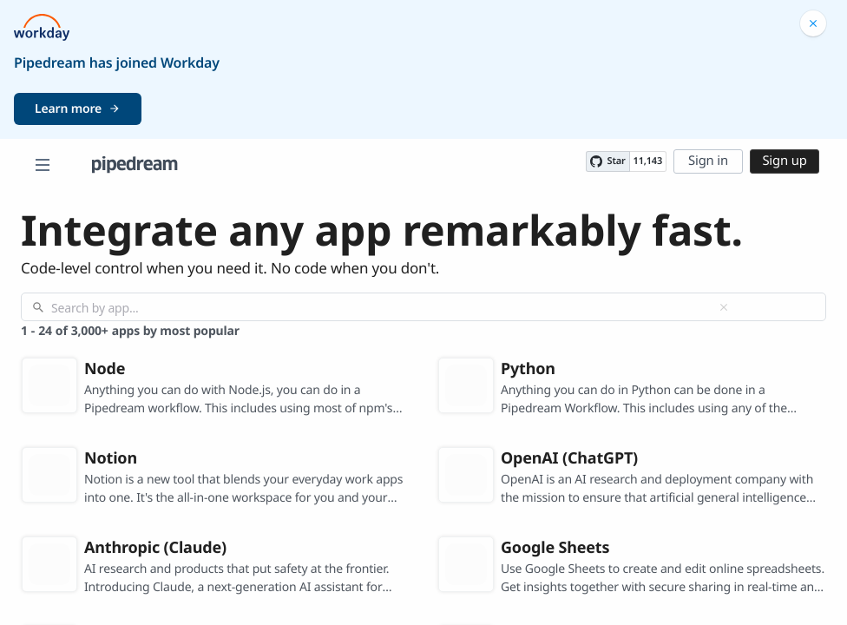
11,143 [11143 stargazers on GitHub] (648, 161)
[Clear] (724, 307)
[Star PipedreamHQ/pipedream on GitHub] (607, 161)
